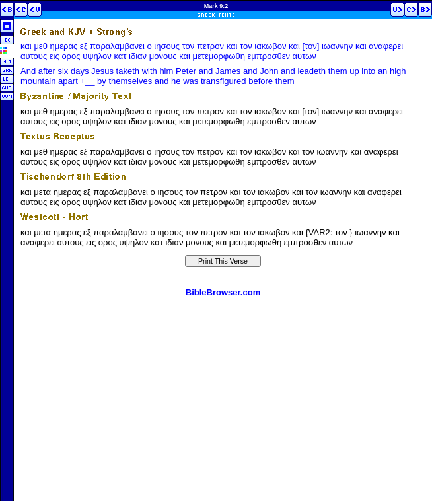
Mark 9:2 (216, 6)
